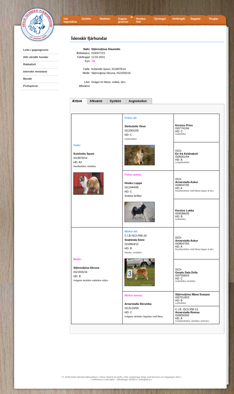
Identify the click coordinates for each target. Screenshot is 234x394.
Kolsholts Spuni (100, 68)
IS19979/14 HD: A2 (83, 158)
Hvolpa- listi (141, 20)
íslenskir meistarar (35, 71)
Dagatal (195, 18)
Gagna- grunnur (123, 20)
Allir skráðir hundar (35, 57)
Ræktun (105, 18)
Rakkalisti (29, 64)
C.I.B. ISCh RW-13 (186, 309)
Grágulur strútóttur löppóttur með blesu (143, 316)
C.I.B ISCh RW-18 (135, 235)
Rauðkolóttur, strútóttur (84, 166)
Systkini (115, 101)
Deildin (86, 18)
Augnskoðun (137, 101)
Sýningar (160, 18)
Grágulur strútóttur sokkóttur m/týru (90, 280)
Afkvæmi (96, 101)
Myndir (27, 78)
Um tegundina (70, 20)
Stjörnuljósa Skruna (103, 72)
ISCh (178, 150)
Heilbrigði (178, 18)
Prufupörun (30, 85)
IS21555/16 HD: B (86, 272)
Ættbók (77, 101)
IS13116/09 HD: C (137, 308)
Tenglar (213, 18)
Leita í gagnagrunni (35, 49)
